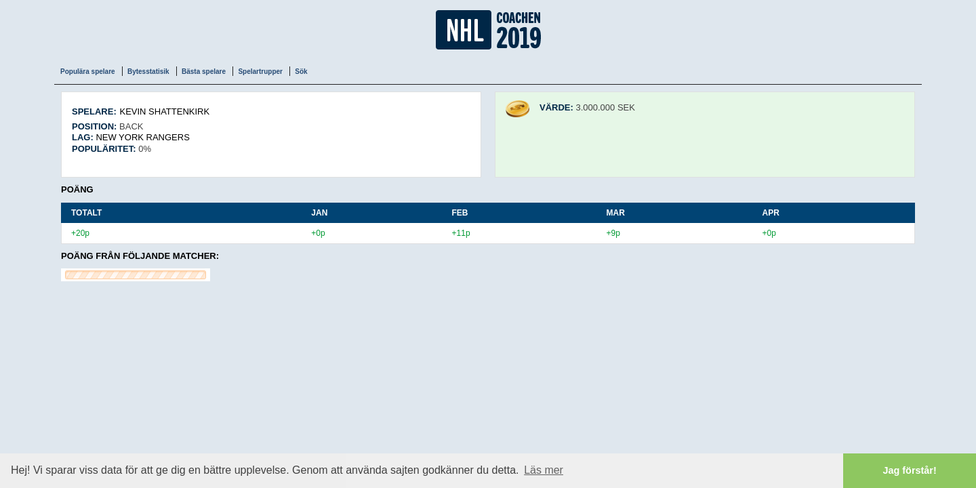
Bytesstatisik (148, 71)
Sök (301, 71)
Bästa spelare (204, 71)
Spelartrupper (260, 71)
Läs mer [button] (543, 470)
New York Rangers (142, 137)
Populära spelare (87, 71)
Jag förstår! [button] (910, 470)
